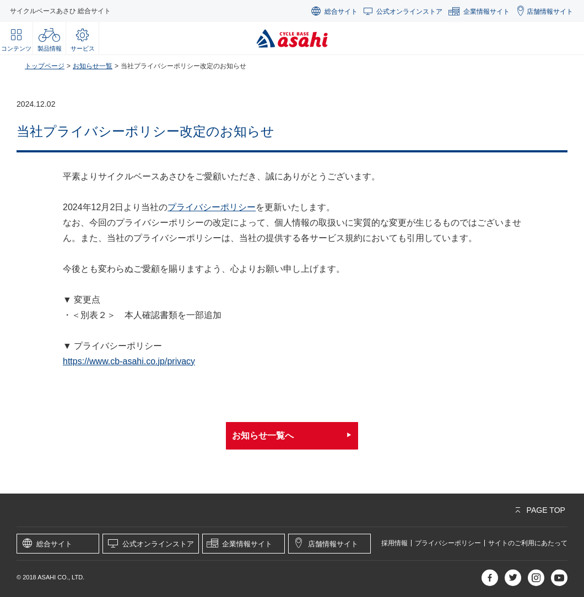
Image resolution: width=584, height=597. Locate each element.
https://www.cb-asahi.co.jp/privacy (129, 361)
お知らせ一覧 (92, 66)
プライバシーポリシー (211, 207)
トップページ (44, 66)
